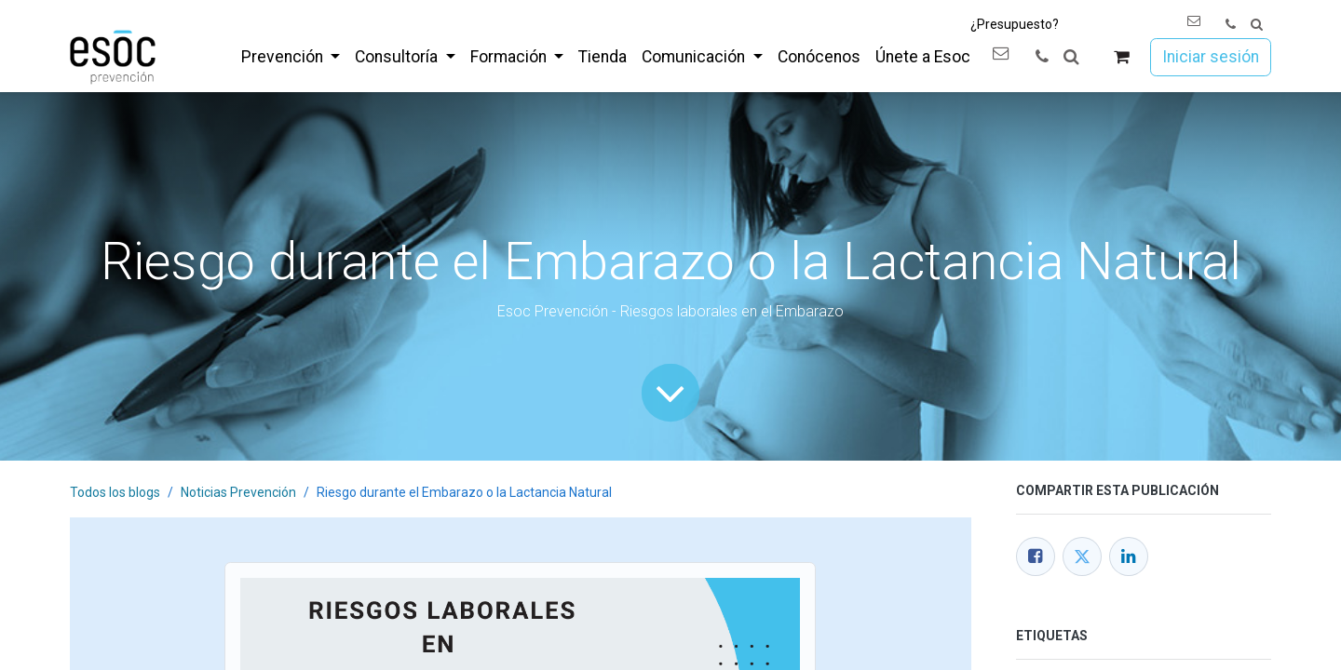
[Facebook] (1035, 556)
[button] (1256, 24)
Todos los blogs (115, 492)
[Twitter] (1082, 556)
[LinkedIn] (1128, 556)
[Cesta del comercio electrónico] (1122, 57)
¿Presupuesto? (1014, 24)
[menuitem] (290, 56)
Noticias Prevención (238, 492)
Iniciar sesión (1210, 56)
